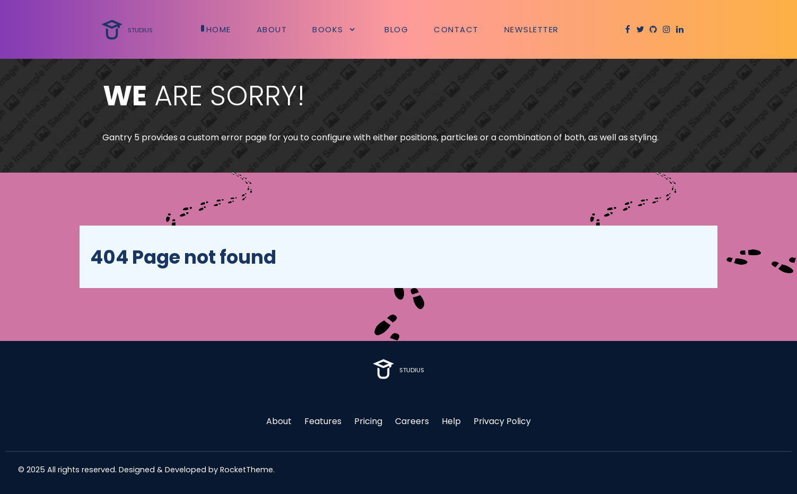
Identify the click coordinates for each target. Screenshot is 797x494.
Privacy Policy (502, 421)
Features (322, 421)
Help (451, 421)
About (279, 421)
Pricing (368, 421)
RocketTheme (246, 469)
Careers (412, 421)
